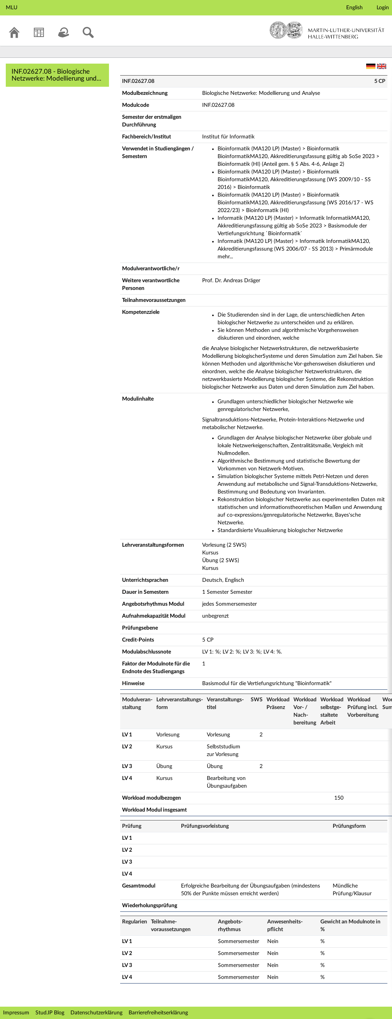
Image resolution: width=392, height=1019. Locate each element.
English (354, 7)
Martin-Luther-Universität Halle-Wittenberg (327, 30)
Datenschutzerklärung (96, 1013)
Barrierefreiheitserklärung (158, 1013)
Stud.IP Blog (49, 1013)
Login (383, 7)
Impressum (16, 1013)
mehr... (225, 256)
